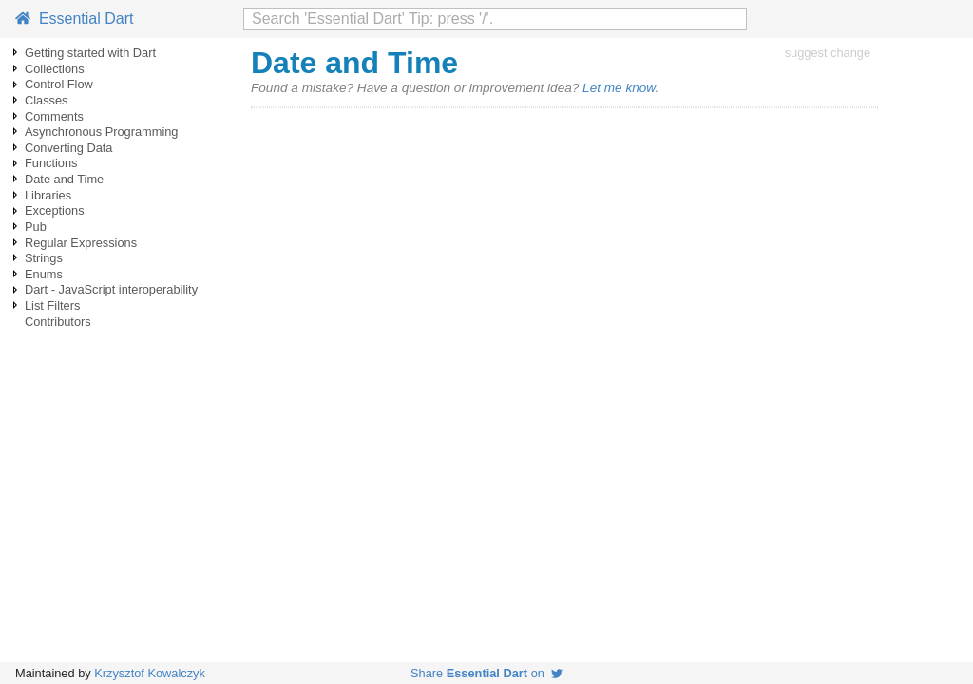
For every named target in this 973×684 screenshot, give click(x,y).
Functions (51, 163)
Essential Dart (74, 18)
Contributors (58, 321)
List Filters (52, 305)
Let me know (618, 88)
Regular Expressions (81, 243)
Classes (46, 100)
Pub (36, 226)
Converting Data (68, 148)
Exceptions (55, 210)
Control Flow (59, 84)
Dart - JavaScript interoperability (111, 289)
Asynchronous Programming (101, 131)
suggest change (827, 53)
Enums (44, 274)
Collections (55, 69)
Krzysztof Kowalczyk (149, 673)
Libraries (48, 195)
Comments (54, 116)
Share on (486, 673)
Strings (44, 258)
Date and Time (64, 179)
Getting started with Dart (90, 53)
